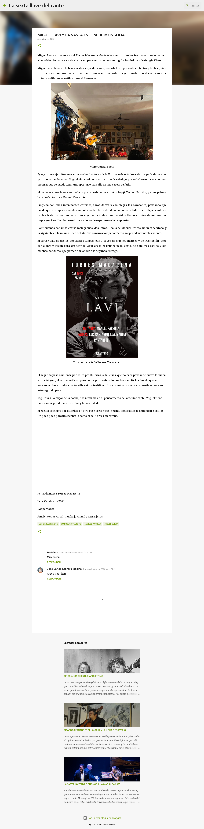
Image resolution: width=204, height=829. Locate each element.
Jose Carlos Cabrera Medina (64, 568)
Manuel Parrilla (93, 524)
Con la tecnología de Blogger (102, 818)
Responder (54, 562)
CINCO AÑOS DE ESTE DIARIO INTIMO (83, 676)
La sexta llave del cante (36, 5)
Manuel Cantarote (71, 524)
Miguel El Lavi (111, 524)
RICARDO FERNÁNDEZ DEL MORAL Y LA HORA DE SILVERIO (95, 730)
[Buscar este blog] (184, 5)
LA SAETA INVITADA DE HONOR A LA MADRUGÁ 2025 (92, 784)
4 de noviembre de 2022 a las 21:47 (75, 552)
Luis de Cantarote (48, 524)
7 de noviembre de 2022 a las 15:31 (99, 569)
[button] (39, 45)
